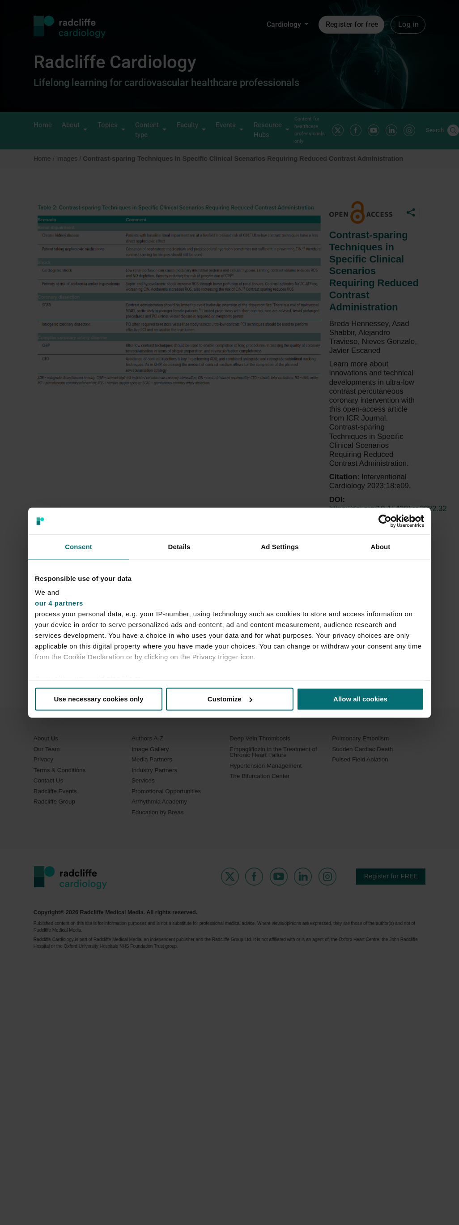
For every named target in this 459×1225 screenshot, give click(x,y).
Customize (230, 699)
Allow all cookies (360, 699)
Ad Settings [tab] (279, 546)
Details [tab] (179, 546)
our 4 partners (59, 603)
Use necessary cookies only (98, 699)
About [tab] (381, 546)
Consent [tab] (78, 546)
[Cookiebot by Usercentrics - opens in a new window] (385, 521)
